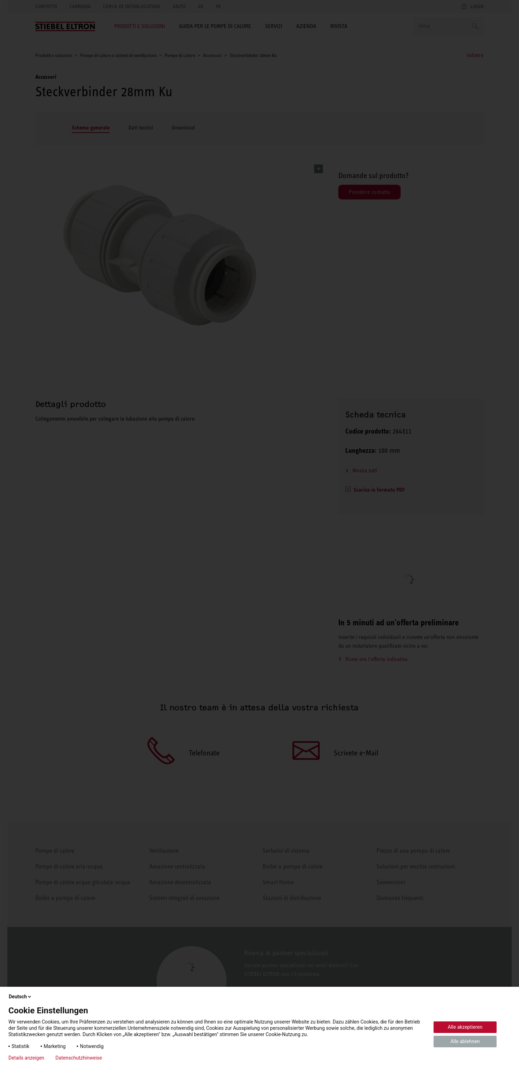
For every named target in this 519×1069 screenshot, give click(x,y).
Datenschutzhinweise (78, 1058)
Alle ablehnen (465, 1041)
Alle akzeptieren (465, 1027)
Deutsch (20, 996)
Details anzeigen (26, 1058)
